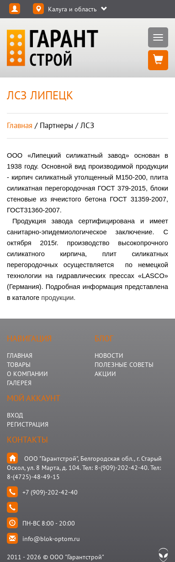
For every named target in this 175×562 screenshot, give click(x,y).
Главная (19, 125)
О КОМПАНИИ (27, 374)
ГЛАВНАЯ (19, 355)
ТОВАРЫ (19, 365)
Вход (15, 415)
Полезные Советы (124, 365)
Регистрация (27, 424)
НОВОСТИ (109, 355)
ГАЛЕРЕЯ (19, 383)
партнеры (56, 125)
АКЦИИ (105, 374)
